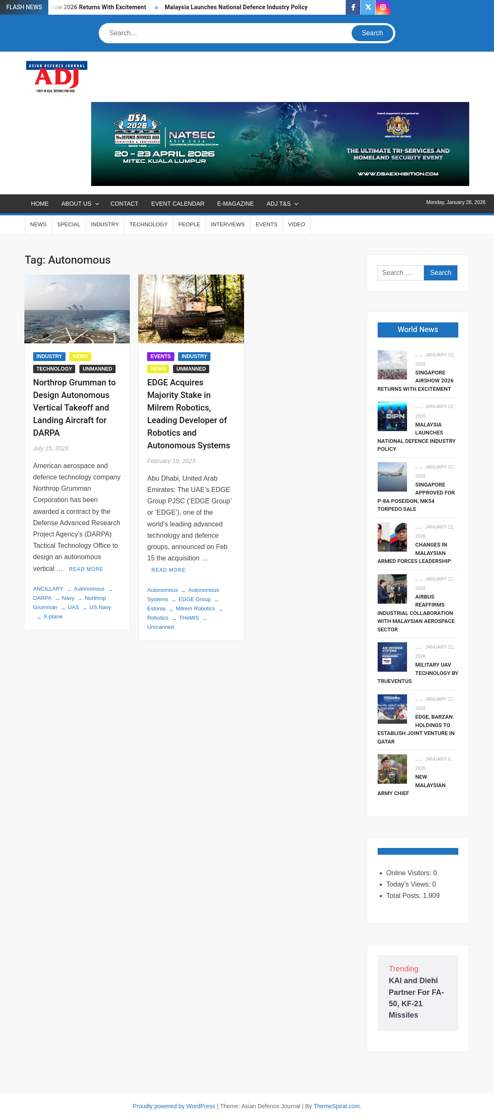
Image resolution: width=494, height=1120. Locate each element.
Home (40, 203)
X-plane (53, 616)
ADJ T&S (279, 203)
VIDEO (296, 224)
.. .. (418, 354)
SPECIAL (68, 224)
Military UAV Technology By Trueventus (418, 673)
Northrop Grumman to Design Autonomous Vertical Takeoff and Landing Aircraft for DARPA (74, 408)
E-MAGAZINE (235, 203)
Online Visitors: (410, 873)
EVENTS (266, 224)
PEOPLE (189, 224)
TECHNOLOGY (148, 224)
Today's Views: (409, 884)
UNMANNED (97, 369)
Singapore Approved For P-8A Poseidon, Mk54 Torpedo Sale (416, 497)
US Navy (100, 607)
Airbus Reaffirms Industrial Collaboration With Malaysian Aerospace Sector (416, 613)
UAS (73, 607)
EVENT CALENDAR (178, 203)
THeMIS (189, 618)
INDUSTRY (105, 224)
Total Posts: (404, 895)
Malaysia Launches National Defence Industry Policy (236, 7)
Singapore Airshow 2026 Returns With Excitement (416, 381)
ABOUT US (76, 203)
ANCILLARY (48, 589)
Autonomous (89, 589)
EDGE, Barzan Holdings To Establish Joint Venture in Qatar (416, 729)
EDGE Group (195, 599)
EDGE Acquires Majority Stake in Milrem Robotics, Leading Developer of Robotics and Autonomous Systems (188, 414)
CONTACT (124, 203)
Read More (86, 569)
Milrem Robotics (195, 608)
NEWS (38, 224)
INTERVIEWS (228, 224)
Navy (68, 598)
